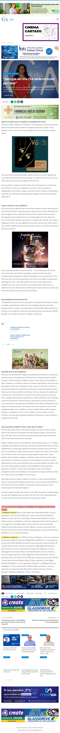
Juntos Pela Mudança (20, 593)
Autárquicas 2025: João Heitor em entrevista (20, 328)
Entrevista (15, 73)
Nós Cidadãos (39, 593)
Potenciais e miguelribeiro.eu (34, 730)
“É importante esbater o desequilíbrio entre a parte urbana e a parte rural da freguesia (13, 622)
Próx (8, 344)
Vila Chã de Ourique (52, 593)
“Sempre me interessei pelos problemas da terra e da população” (45, 621)
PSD (45, 593)
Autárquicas (7, 73)
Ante (3, 344)
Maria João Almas (30, 593)
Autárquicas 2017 (9, 593)
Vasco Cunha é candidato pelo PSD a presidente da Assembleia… (20, 336)
